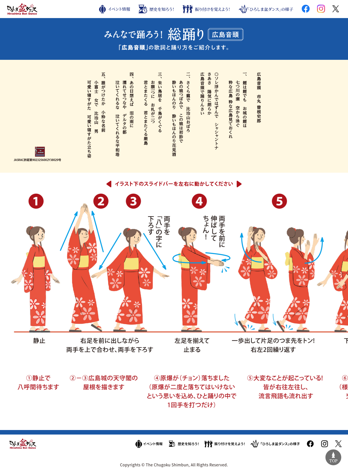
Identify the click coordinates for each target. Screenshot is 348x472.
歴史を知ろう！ (156, 9)
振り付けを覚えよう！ (206, 9)
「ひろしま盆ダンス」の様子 (266, 9)
